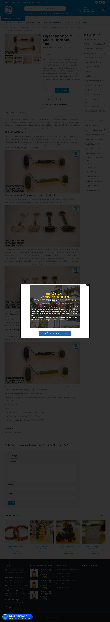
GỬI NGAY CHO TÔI (55, 333)
